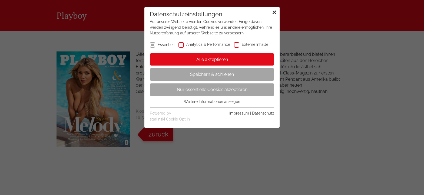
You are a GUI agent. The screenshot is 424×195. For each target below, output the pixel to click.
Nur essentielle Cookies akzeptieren (212, 89)
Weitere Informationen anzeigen (212, 101)
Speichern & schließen (212, 74)
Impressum (239, 113)
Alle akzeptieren (212, 59)
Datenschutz (263, 113)
